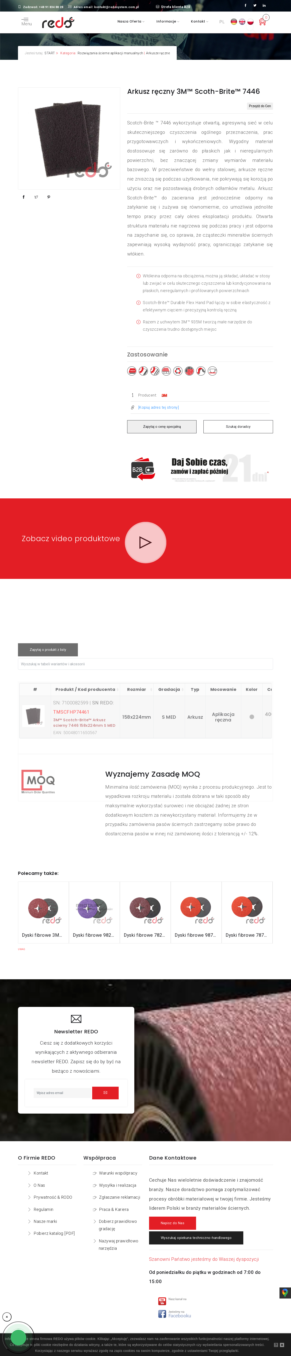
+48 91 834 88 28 (51, 7)
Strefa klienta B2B (173, 7)
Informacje (166, 21)
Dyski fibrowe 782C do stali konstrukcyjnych (145, 929)
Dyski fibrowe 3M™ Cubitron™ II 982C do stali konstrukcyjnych (43, 929)
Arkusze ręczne (158, 53)
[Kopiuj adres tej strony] (158, 407)
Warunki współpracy (118, 1167)
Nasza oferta (130, 21)
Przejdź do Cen (260, 106)
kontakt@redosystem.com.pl (116, 7)
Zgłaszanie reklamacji (119, 1191)
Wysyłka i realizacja (117, 1179)
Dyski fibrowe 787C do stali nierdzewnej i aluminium (247, 929)
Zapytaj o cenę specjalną (162, 426)
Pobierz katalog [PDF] (54, 1228)
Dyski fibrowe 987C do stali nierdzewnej (196, 929)
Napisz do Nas (172, 1218)
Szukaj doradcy (238, 426)
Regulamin (43, 1203)
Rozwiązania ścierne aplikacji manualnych (110, 53)
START (49, 53)
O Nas (39, 1179)
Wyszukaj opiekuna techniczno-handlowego (196, 1232)
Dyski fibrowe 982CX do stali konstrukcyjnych (94, 929)
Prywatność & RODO (53, 1191)
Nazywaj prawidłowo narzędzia (118, 1239)
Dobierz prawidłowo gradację (118, 1219)
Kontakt (198, 21)
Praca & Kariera (114, 1203)
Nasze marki (45, 1215)
